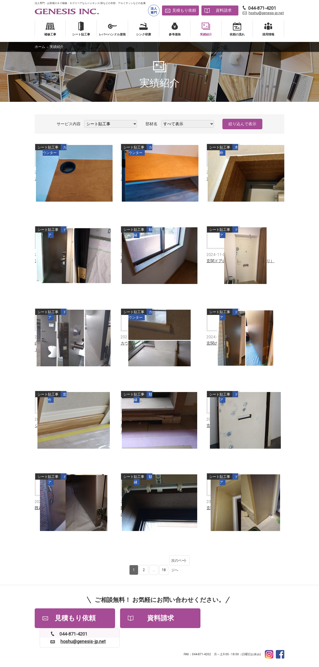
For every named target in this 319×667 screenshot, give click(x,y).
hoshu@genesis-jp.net (266, 13)
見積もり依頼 (184, 10)
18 (157, 560)
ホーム (40, 47)
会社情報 (101, 647)
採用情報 (120, 647)
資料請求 (224, 10)
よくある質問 (77, 647)
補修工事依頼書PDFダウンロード (226, 647)
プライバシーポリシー (151, 647)
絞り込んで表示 (242, 124)
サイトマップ (184, 647)
